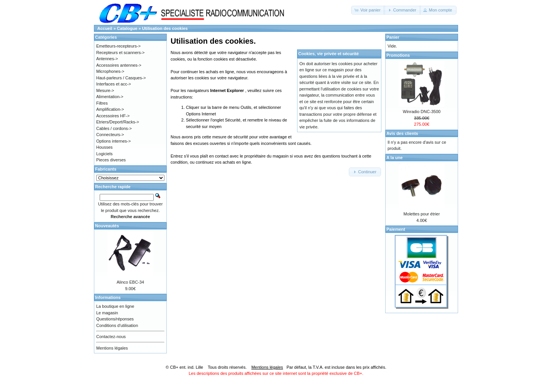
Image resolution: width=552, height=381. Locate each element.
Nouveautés (107, 225)
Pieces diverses (111, 160)
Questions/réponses (115, 319)
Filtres (102, 103)
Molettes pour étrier (422, 214)
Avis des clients (402, 133)
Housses (104, 147)
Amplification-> (110, 109)
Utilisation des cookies (165, 28)
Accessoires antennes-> (118, 65)
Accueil (104, 28)
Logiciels (104, 153)
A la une (394, 157)
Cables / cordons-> (114, 128)
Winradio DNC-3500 (421, 111)
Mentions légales (112, 348)
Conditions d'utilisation (117, 325)
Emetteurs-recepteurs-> (118, 46)
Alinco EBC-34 (130, 282)
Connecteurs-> (110, 134)
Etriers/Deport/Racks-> (117, 122)
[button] (368, 10)
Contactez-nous (111, 336)
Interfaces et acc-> (113, 84)
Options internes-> (113, 141)
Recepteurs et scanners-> (120, 52)
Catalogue (127, 28)
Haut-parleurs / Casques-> (121, 78)
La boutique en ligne (115, 306)
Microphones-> (110, 71)
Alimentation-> (109, 96)
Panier (392, 37)
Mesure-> (105, 90)
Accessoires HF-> (113, 115)
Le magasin (107, 312)
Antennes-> (107, 58)
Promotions (398, 55)
